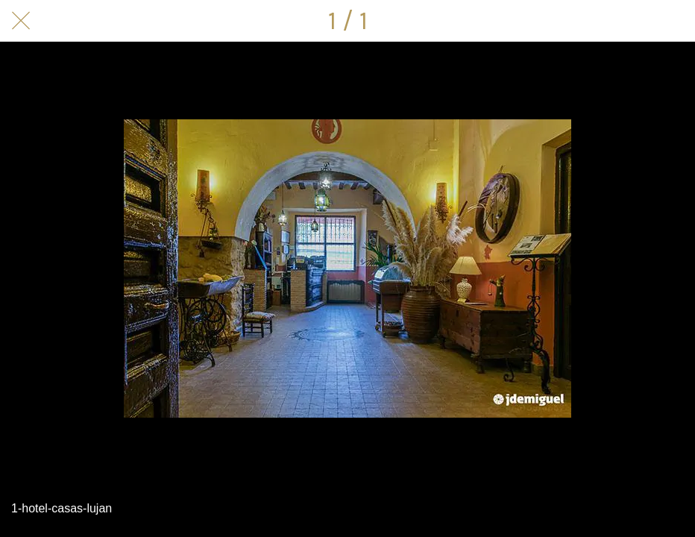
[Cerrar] (21, 21)
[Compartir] (674, 21)
